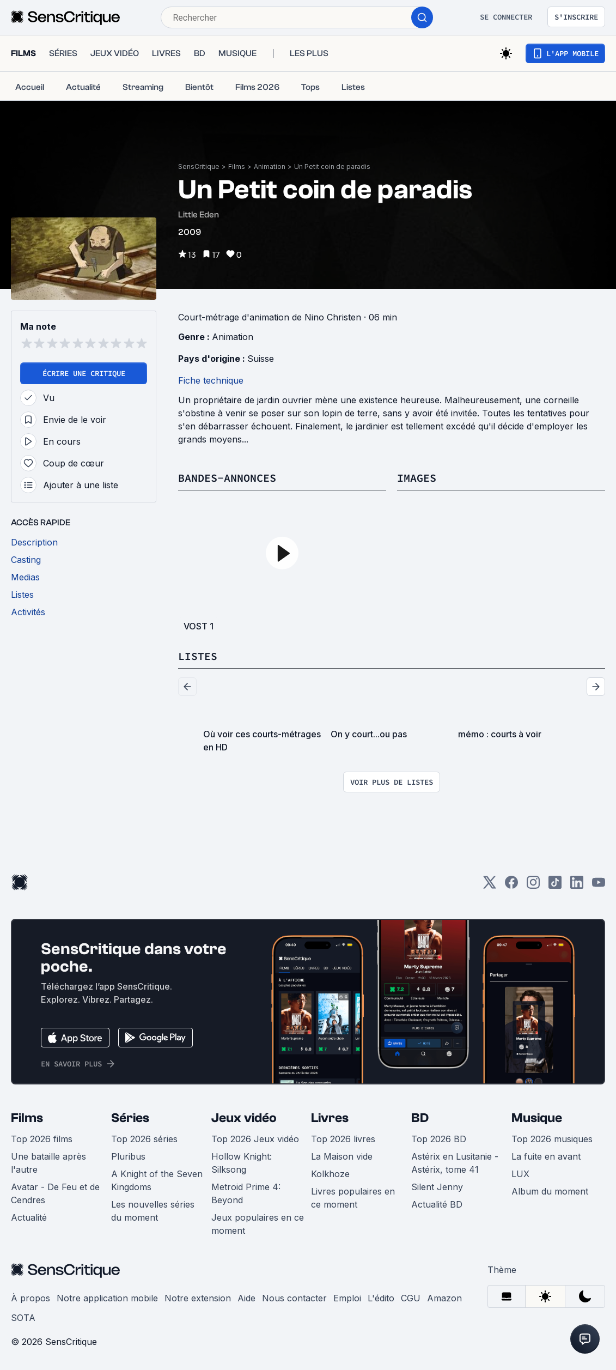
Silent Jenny (437, 1186)
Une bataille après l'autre (48, 1163)
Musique (536, 1118)
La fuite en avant (546, 1156)
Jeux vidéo (244, 1118)
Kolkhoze (330, 1173)
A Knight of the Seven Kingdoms (157, 1180)
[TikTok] (555, 885)
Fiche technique (210, 380)
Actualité (29, 1217)
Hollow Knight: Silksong (241, 1163)
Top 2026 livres (343, 1138)
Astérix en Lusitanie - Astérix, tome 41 (454, 1163)
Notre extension (197, 1298)
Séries (130, 1118)
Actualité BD (436, 1204)
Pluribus (128, 1156)
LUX (520, 1173)
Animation (269, 166)
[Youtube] (598, 885)
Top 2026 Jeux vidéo (255, 1138)
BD (420, 1118)
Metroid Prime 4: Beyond (245, 1193)
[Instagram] (533, 885)
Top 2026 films (41, 1138)
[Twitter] (489, 885)
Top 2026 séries (144, 1138)
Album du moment (549, 1191)
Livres (330, 1118)
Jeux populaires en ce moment (257, 1224)
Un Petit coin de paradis (332, 166)
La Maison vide (342, 1156)
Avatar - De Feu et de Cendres (55, 1193)
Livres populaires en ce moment (353, 1198)
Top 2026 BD (438, 1138)
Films (236, 166)
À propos (30, 1298)
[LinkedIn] (576, 885)
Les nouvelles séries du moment (152, 1211)
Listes (197, 656)
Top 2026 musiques (552, 1138)
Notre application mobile (107, 1298)
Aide (246, 1298)
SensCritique (198, 166)
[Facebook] (511, 885)
